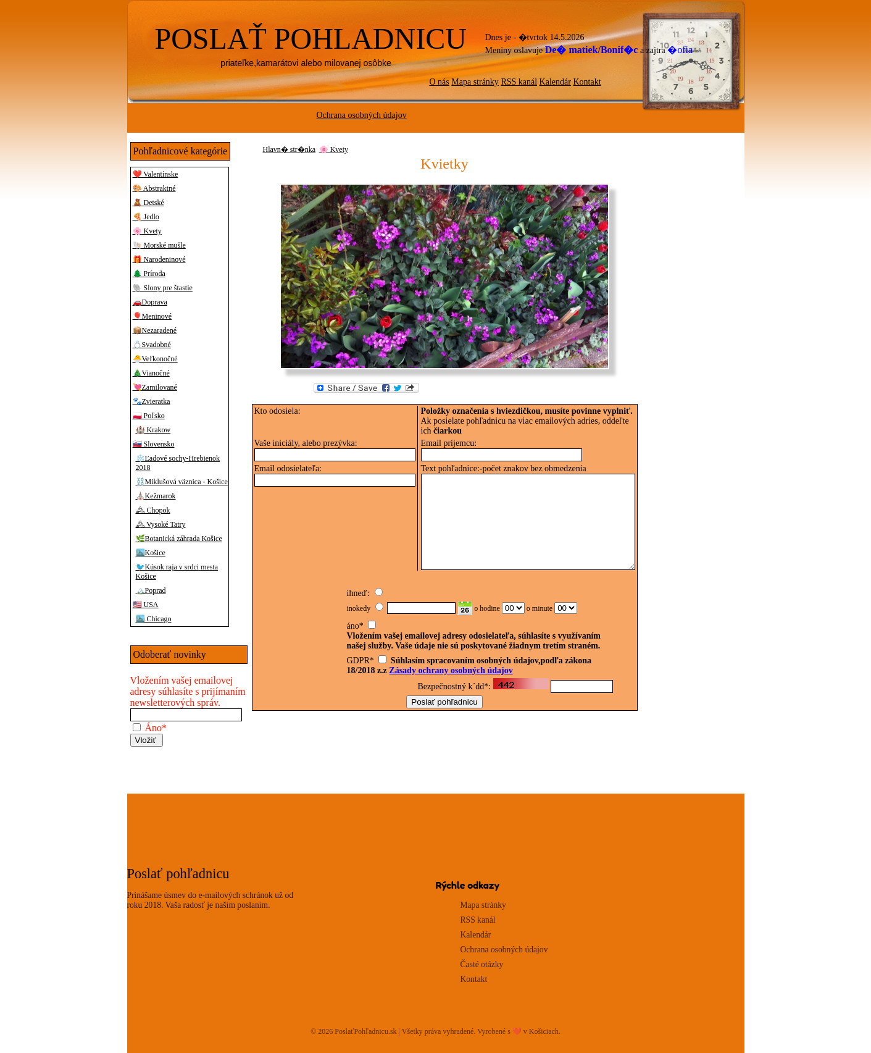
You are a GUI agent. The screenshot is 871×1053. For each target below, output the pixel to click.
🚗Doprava (150, 302)
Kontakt (587, 81)
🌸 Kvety (147, 231)
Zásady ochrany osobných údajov (450, 679)
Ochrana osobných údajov (362, 115)
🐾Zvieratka (151, 401)
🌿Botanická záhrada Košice (179, 538)
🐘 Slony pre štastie (163, 287)
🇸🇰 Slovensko (154, 444)
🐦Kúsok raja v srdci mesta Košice (177, 572)
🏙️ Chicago (154, 619)
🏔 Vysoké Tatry (161, 524)
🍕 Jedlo (146, 216)
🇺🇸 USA (146, 604)
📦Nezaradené (155, 330)
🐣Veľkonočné (155, 358)
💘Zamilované (155, 387)
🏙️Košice (150, 552)
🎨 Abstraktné (154, 188)
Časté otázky (482, 964)
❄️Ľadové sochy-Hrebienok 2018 (178, 463)
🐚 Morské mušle (159, 245)
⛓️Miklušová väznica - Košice (182, 481)
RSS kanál (519, 81)
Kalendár (555, 81)
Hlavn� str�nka (289, 149)
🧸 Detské (148, 202)
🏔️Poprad (151, 590)
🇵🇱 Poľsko (149, 415)
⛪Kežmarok (156, 496)
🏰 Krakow (153, 430)
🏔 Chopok (153, 510)
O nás (439, 81)
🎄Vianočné (151, 373)
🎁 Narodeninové (159, 259)
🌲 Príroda (149, 273)
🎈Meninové (152, 316)
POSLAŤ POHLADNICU (311, 38)
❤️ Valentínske (155, 174)
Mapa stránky (475, 81)
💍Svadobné (152, 344)
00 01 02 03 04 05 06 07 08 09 (513, 617)
